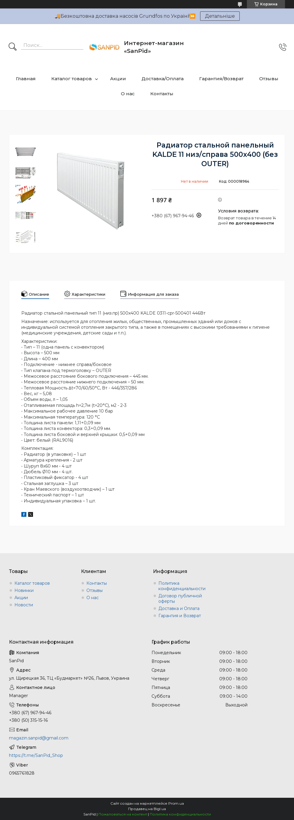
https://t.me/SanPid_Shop (36, 755)
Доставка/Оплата (163, 78)
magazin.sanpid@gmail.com (38, 738)
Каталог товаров (71, 78)
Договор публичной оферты (180, 598)
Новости (23, 605)
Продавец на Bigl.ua (147, 808)
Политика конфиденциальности (182, 586)
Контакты (161, 93)
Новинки (24, 590)
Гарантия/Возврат (221, 78)
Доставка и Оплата (179, 608)
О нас (128, 93)
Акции (118, 78)
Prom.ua (176, 803)
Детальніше (220, 16)
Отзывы (268, 78)
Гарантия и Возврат (179, 615)
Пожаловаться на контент (122, 814)
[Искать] (12, 47)
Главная (26, 78)
